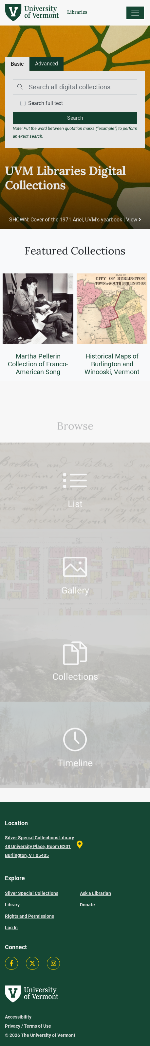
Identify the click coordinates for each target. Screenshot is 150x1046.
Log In (11, 927)
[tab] (46, 64)
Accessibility (18, 1017)
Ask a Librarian (95, 893)
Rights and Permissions (29, 916)
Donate (87, 904)
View (133, 220)
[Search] (75, 87)
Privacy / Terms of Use (28, 1026)
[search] (75, 118)
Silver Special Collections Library (31, 899)
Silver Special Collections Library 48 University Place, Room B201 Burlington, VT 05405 (39, 846)
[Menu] (135, 13)
